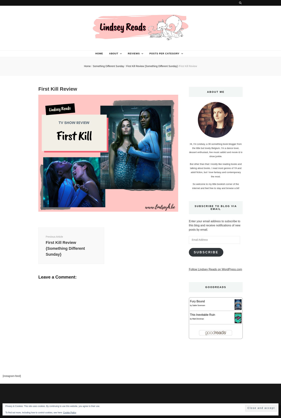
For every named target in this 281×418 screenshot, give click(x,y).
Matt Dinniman (198, 319)
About (113, 53)
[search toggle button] (240, 3)
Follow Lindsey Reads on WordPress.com (215, 269)
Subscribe (206, 252)
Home (99, 53)
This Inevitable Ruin (202, 314)
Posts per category (164, 53)
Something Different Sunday (108, 66)
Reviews (134, 53)
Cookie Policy (69, 412)
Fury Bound (197, 301)
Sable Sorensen (198, 305)
